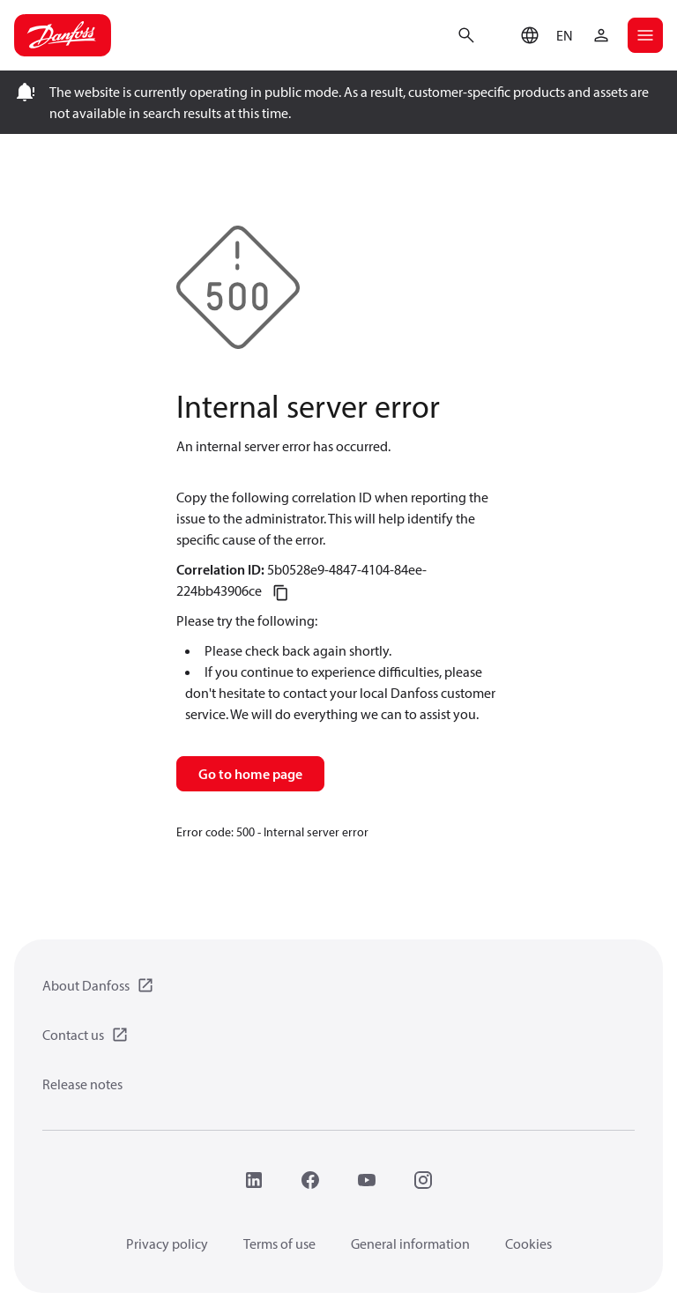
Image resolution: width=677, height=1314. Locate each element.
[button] (542, 35)
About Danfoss (86, 985)
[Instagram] (423, 1180)
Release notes (82, 1084)
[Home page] (62, 35)
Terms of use (279, 1243)
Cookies (528, 1243)
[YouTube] (366, 1180)
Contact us (73, 1034)
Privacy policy (167, 1243)
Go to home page (250, 774)
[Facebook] (310, 1180)
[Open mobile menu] (645, 35)
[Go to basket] (498, 33)
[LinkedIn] (253, 1180)
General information (410, 1243)
